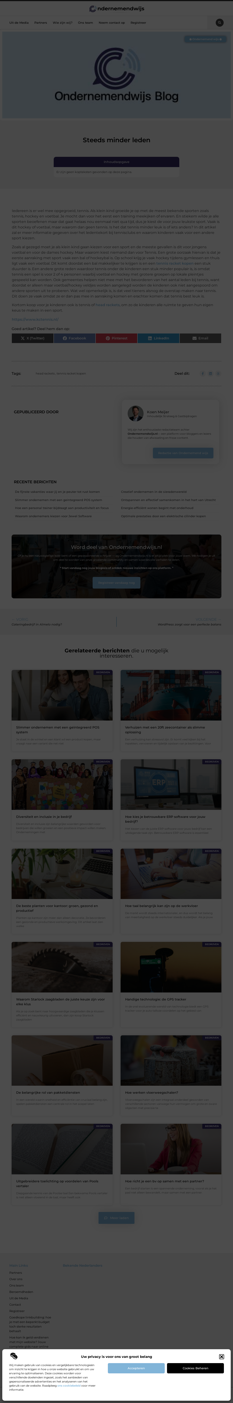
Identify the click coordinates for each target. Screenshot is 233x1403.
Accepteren (136, 1368)
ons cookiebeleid (69, 1385)
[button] (221, 1356)
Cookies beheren (195, 1368)
